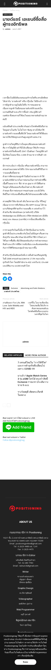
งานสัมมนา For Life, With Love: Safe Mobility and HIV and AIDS (14, 305)
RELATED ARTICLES (13, 355)
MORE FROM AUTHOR (35, 355)
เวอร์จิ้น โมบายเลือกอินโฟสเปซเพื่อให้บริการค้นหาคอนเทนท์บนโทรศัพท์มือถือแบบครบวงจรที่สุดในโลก (38, 308)
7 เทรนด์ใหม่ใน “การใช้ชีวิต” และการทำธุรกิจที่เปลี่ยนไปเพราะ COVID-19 (32, 365)
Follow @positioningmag (13, 440)
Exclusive (14, 288)
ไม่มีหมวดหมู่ (14, 10)
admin (7, 29)
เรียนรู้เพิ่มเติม (27, 656)
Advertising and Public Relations (33, 288)
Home (5, 10)
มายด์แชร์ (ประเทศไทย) (11, 291)
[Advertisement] (25, 67)
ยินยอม (25, 662)
